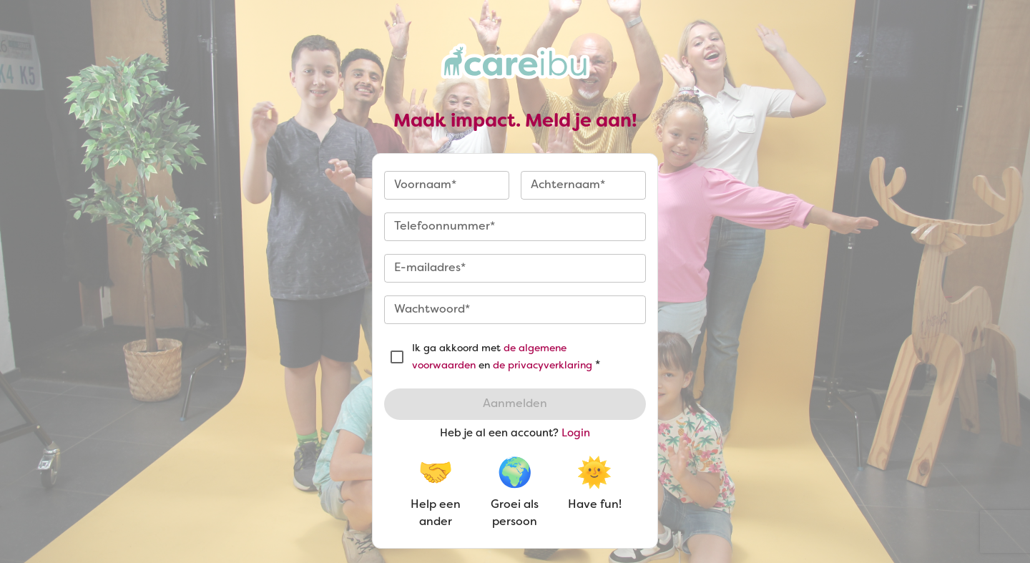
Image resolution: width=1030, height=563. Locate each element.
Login (575, 434)
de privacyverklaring (542, 366)
